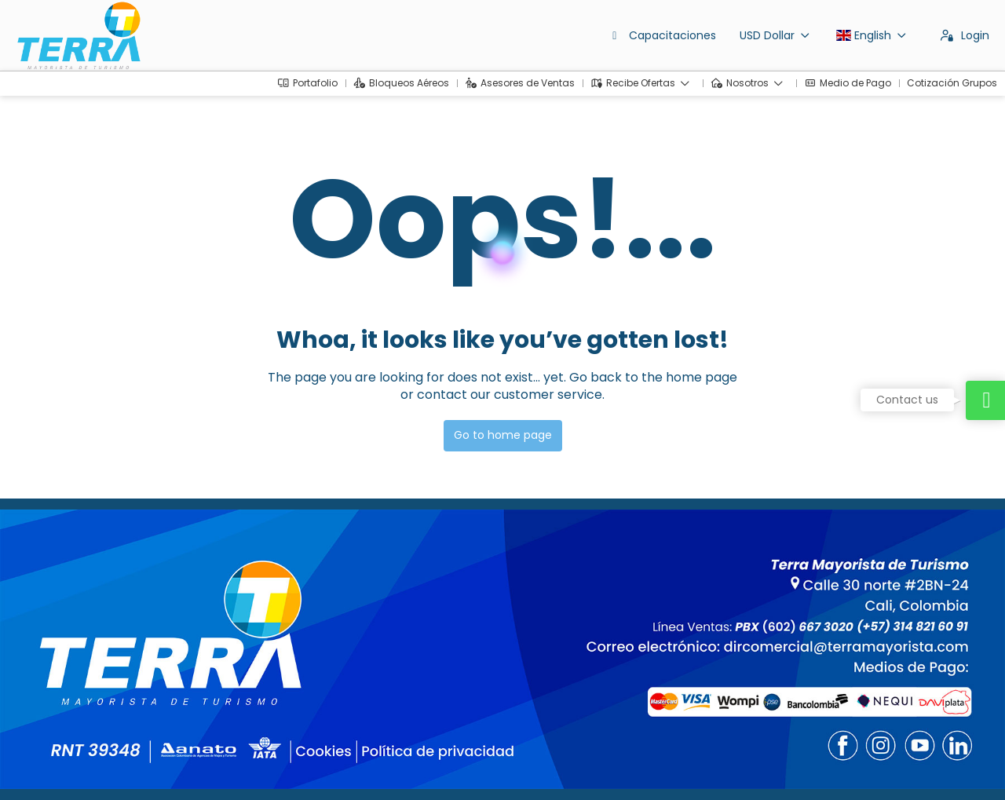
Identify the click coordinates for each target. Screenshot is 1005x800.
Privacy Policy (328, 765)
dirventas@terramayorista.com (100, 663)
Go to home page (503, 435)
